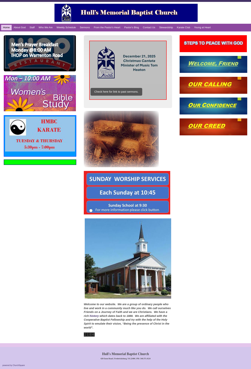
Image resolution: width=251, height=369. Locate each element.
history (94, 315)
